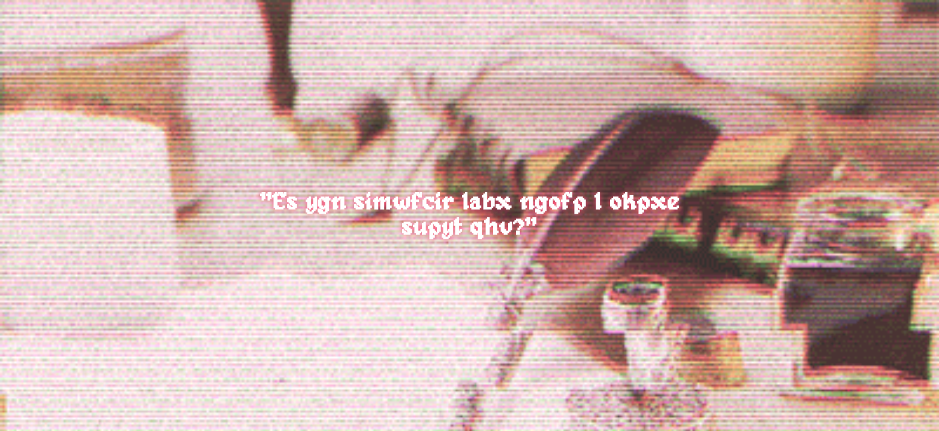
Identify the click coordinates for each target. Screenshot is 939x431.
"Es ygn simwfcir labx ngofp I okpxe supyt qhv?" (470, 215)
